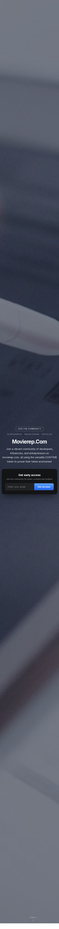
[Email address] (19, 486)
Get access (44, 486)
